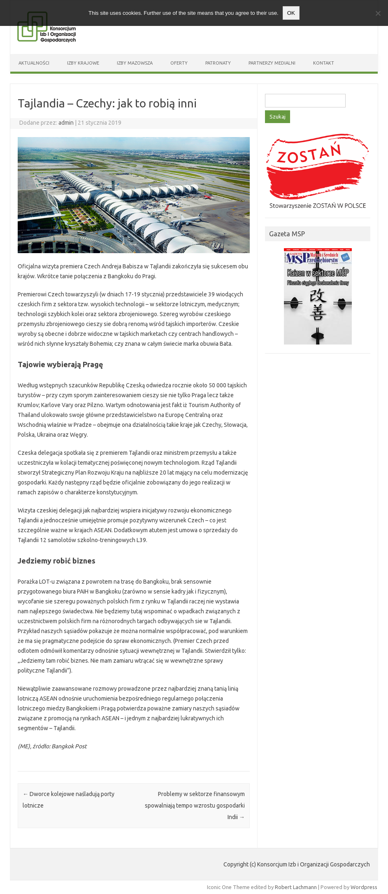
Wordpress (364, 887)
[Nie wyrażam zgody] (378, 13)
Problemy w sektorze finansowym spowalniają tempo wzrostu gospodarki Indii (195, 805)
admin (66, 122)
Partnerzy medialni (272, 63)
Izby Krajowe (83, 63)
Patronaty (218, 63)
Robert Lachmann (296, 887)
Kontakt (323, 63)
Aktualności (34, 63)
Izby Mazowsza (135, 63)
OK (291, 13)
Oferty (179, 63)
